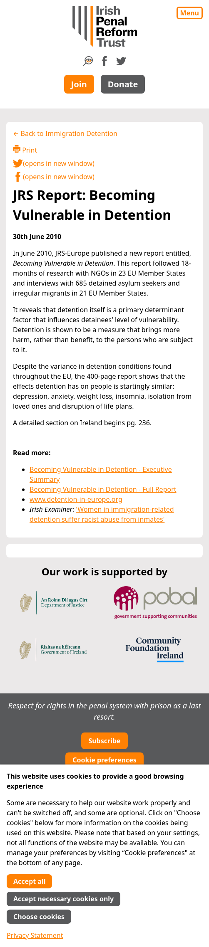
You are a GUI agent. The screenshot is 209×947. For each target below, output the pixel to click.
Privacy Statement (35, 935)
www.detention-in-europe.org (76, 499)
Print (25, 150)
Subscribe (104, 740)
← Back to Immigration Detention (65, 133)
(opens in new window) (54, 163)
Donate (123, 84)
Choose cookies (39, 916)
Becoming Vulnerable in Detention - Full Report (103, 489)
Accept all (29, 881)
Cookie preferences (104, 760)
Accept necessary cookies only (63, 898)
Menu (189, 12)
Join (79, 84)
